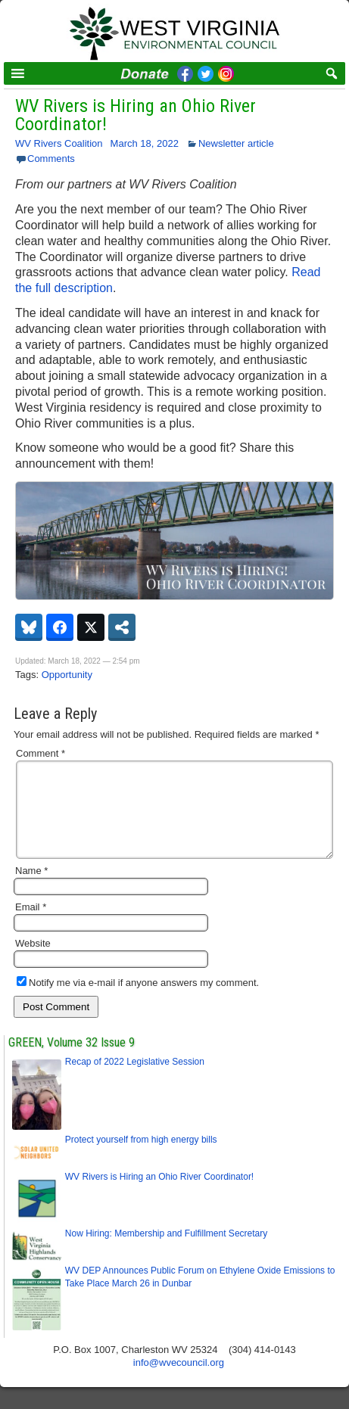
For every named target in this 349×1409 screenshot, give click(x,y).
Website (33, 961)
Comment (40, 753)
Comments (51, 158)
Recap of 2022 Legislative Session (134, 1080)
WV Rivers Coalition (59, 143)
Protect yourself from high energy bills (141, 1157)
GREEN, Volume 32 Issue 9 (71, 1060)
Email (30, 925)
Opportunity (67, 674)
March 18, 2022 (145, 143)
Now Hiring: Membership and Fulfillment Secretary (166, 1251)
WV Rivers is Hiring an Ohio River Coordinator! (135, 115)
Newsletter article (236, 143)
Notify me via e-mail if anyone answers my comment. (138, 1000)
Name (31, 888)
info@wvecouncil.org (178, 1380)
